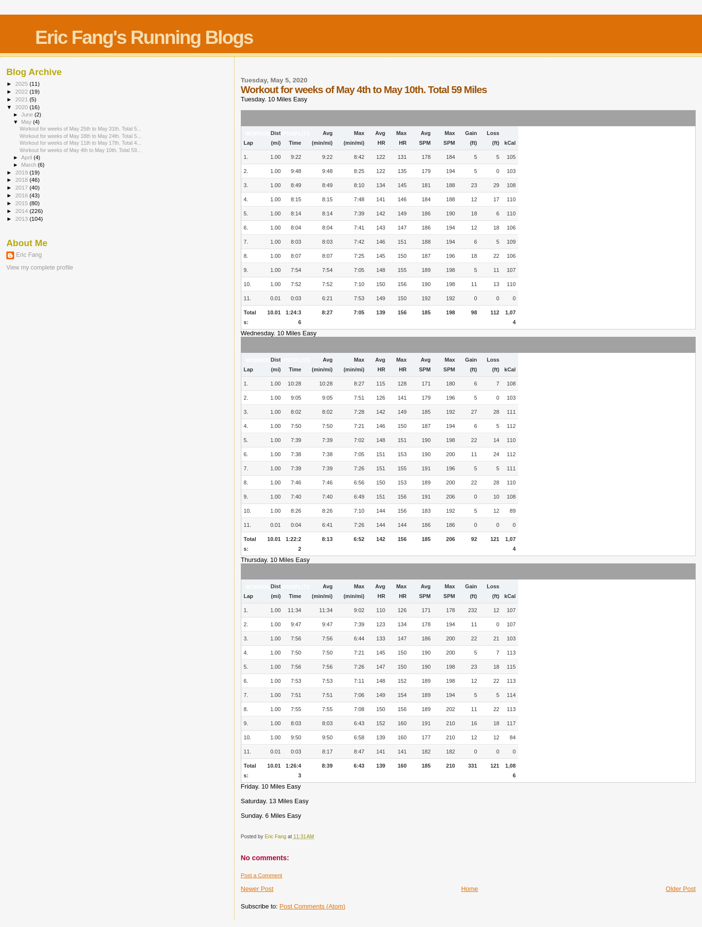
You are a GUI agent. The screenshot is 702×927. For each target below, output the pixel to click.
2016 (22, 195)
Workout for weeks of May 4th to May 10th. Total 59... (80, 150)
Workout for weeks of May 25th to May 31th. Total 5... (80, 129)
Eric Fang (29, 254)
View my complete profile (39, 267)
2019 (22, 172)
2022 (22, 91)
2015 (22, 203)
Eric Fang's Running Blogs (144, 37)
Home (469, 888)
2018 (22, 179)
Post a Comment (261, 875)
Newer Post (257, 888)
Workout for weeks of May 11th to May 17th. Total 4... (80, 143)
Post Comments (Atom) (312, 906)
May (27, 122)
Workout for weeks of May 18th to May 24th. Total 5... (80, 136)
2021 (22, 99)
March (29, 165)
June (28, 114)
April (27, 157)
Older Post (681, 888)
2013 (22, 218)
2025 (22, 83)
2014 (22, 211)
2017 (22, 187)
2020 (22, 107)
